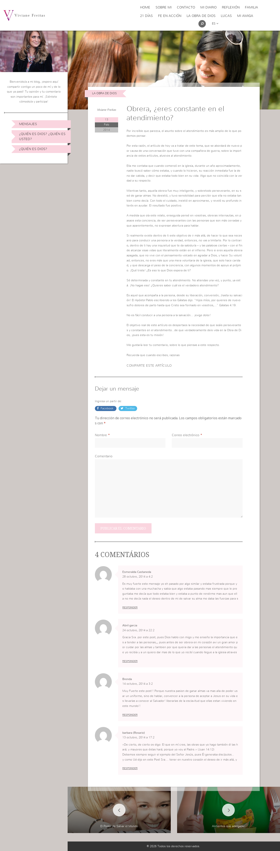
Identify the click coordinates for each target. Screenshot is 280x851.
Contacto (186, 7)
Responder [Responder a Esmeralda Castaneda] (130, 607)
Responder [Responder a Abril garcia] (130, 661)
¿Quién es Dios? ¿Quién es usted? (42, 136)
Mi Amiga (245, 16)
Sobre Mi (164, 7)
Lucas (226, 16)
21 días (146, 16)
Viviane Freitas (106, 109)
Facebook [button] (107, 408)
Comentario (103, 456)
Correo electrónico (185, 435)
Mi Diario (208, 7)
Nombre (101, 435)
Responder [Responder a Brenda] (130, 714)
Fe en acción (169, 16)
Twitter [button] (129, 408)
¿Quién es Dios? (33, 149)
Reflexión (231, 7)
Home (145, 7)
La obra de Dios (201, 16)
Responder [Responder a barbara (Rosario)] (130, 768)
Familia (251, 7)
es (215, 23)
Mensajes (28, 124)
